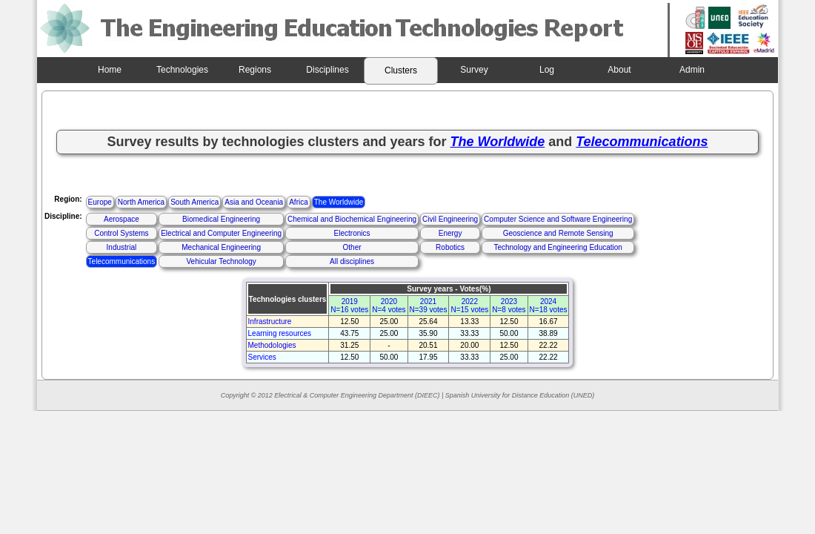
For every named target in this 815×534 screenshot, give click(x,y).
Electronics (352, 233)
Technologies (182, 70)
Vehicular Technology (221, 261)
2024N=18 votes (549, 305)
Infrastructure (270, 321)
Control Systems (121, 233)
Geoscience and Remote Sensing (558, 233)
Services (262, 357)
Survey (474, 70)
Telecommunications (122, 261)
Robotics (450, 247)
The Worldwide (339, 202)
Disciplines (327, 70)
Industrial (122, 247)
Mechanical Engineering (221, 247)
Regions (255, 70)
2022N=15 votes (469, 305)
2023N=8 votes (508, 305)
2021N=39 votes (429, 305)
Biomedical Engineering (221, 219)
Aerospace (121, 219)
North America (141, 202)
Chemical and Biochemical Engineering (351, 219)
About (619, 70)
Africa (298, 202)
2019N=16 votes (349, 305)
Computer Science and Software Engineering (558, 219)
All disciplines (352, 261)
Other (352, 247)
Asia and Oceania (253, 202)
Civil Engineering (450, 219)
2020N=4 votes (388, 305)
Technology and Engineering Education (557, 247)
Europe (100, 202)
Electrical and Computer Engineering (221, 233)
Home (110, 70)
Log (546, 70)
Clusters (401, 70)
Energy (450, 233)
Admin (692, 70)
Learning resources (280, 333)
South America (194, 202)
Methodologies (272, 345)
